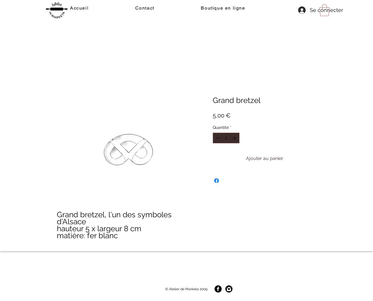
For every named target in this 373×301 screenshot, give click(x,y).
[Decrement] (217, 138)
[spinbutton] (226, 138)
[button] (324, 10)
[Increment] (235, 138)
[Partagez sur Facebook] (216, 180)
